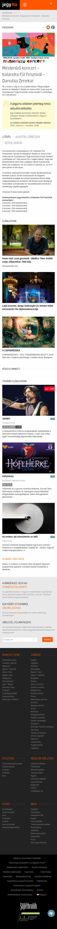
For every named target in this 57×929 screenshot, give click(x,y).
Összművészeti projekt (12, 763)
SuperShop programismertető (20, 881)
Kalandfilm (35, 836)
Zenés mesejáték (38, 721)
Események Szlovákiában (22, 890)
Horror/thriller (36, 821)
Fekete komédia (38, 717)
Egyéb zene (7, 675)
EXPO (33, 788)
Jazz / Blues (7, 684)
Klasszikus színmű (39, 699)
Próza (33, 696)
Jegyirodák (7, 876)
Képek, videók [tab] (13, 143)
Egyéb (33, 660)
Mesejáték (35, 669)
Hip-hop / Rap (8, 687)
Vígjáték (34, 663)
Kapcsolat (29, 872)
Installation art (37, 791)
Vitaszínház (36, 742)
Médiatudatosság (23, 876)
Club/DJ (5, 690)
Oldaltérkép (42, 881)
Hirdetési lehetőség (42, 876)
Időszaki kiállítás (38, 763)
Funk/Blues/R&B (9, 693)
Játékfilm (35, 830)
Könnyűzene (7, 681)
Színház (36, 655)
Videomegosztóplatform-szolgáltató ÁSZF (27, 863)
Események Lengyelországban (27, 885)
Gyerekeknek (37, 782)
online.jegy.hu (11, 608)
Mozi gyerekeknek (39, 842)
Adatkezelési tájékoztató (17, 867)
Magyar (41, 894)
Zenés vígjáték (37, 736)
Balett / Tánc (36, 672)
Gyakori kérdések (39, 867)
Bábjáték (35, 678)
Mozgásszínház (38, 714)
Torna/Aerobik (8, 812)
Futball (5, 821)
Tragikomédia (37, 745)
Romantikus (36, 827)
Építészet (35, 785)
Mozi (33, 804)
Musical (34, 666)
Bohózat (34, 711)
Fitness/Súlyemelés (10, 827)
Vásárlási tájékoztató (12, 872)
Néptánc (34, 739)
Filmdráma (35, 812)
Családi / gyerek (9, 663)
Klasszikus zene (9, 660)
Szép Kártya (45, 872)
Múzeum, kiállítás (42, 758)
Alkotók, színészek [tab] (27, 137)
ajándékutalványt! (14, 587)
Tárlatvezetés (37, 773)
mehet (47, 639)
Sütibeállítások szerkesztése (20, 894)
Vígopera (35, 748)
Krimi (33, 708)
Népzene (6, 666)
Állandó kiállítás (38, 770)
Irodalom (35, 724)
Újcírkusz (35, 730)
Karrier (40, 890)
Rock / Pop (7, 672)
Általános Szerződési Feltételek (27, 858)
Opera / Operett (9, 669)
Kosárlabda (7, 809)
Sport (6, 804)
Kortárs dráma (37, 693)
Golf (4, 815)
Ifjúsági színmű (37, 705)
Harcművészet (8, 824)
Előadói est (36, 690)
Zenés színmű (37, 684)
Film (4, 776)
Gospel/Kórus (8, 696)
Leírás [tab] (6, 137)
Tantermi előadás (38, 733)
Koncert (5, 770)
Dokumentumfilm (38, 833)
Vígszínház (7, 541)
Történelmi (35, 767)
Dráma (34, 681)
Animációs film (37, 815)
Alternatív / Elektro (10, 699)
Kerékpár (6, 818)
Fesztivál (8, 758)
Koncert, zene (11, 655)
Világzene (6, 678)
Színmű (34, 702)
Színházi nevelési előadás (42, 727)
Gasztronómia (8, 767)
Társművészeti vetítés (40, 824)
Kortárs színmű (37, 687)
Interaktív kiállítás (38, 779)
